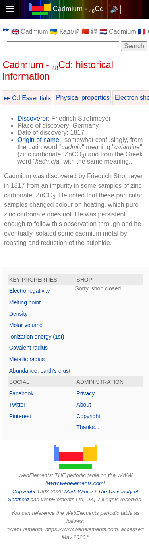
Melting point (25, 302)
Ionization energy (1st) (36, 336)
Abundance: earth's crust (39, 371)
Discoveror (32, 118)
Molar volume (26, 325)
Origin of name (38, 139)
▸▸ (6, 29)
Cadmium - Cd (78, 9)
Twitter (17, 404)
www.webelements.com (75, 483)
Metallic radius (27, 359)
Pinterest (20, 416)
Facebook (21, 393)
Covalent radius (28, 348)
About (83, 404)
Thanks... (87, 427)
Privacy (85, 393)
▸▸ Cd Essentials (27, 98)
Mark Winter (78, 491)
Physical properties (83, 97)
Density (18, 314)
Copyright (88, 416)
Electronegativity (29, 291)
